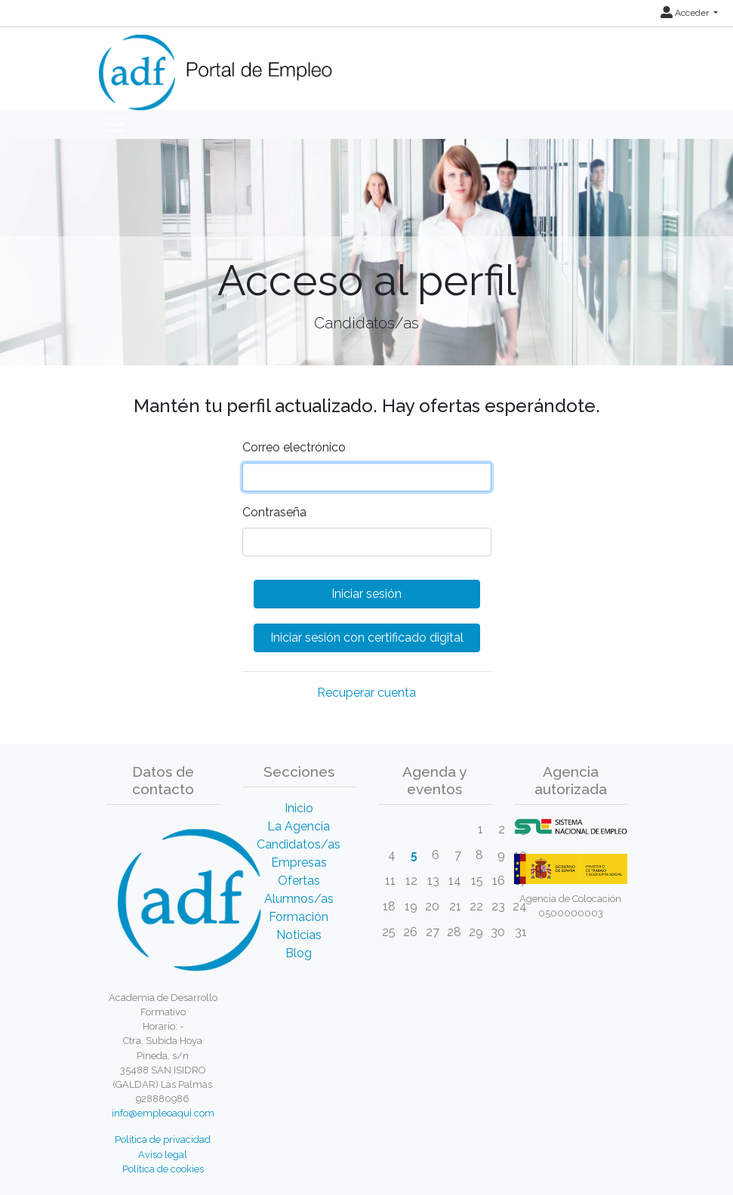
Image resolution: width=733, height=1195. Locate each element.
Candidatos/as (298, 844)
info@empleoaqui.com (163, 1113)
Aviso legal (162, 1154)
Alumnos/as (299, 899)
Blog (298, 953)
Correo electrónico (294, 447)
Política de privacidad (163, 1139)
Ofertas (299, 880)
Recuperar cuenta (366, 692)
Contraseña (274, 512)
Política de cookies (163, 1169)
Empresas (299, 862)
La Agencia (298, 826)
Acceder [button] (686, 13)
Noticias (299, 935)
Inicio (299, 808)
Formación (298, 917)
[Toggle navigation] (115, 124)
